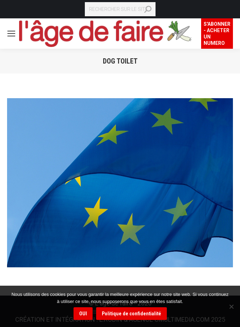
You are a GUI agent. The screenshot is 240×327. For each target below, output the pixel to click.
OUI (83, 313)
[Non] (231, 306)
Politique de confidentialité (131, 313)
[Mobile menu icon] (11, 33)
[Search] (120, 9)
